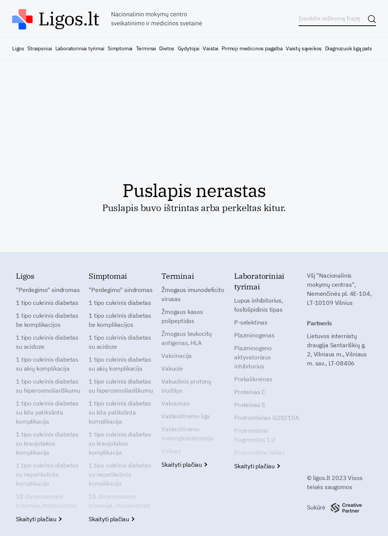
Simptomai (120, 48)
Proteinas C (249, 392)
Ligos (18, 48)
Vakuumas (175, 403)
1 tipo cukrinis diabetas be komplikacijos (47, 320)
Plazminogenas (254, 335)
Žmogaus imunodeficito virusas (192, 294)
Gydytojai (189, 48)
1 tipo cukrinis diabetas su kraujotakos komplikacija (47, 443)
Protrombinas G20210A (266, 417)
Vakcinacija (176, 355)
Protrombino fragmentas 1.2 (254, 435)
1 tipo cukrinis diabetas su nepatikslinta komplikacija (47, 474)
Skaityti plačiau (38, 519)
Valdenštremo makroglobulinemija (187, 433)
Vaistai (211, 48)
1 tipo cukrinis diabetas (47, 302)
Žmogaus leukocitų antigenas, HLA (186, 338)
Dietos (166, 48)
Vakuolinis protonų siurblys (186, 386)
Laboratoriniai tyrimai (80, 48)
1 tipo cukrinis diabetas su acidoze (47, 342)
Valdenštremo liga (185, 416)
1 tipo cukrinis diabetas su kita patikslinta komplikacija (47, 412)
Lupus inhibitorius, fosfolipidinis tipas (258, 305)
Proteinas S (249, 405)
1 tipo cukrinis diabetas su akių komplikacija (47, 364)
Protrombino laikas (259, 452)
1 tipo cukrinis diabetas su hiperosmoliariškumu (48, 386)
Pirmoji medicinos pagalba (252, 48)
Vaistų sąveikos (304, 48)
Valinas (171, 451)
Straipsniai (39, 48)
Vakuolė (172, 368)
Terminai (146, 48)
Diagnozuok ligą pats (348, 48)
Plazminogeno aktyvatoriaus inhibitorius (253, 357)
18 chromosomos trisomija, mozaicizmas (46, 500)
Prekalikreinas (253, 379)
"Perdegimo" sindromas (48, 290)
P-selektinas (251, 322)
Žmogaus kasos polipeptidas (182, 316)
